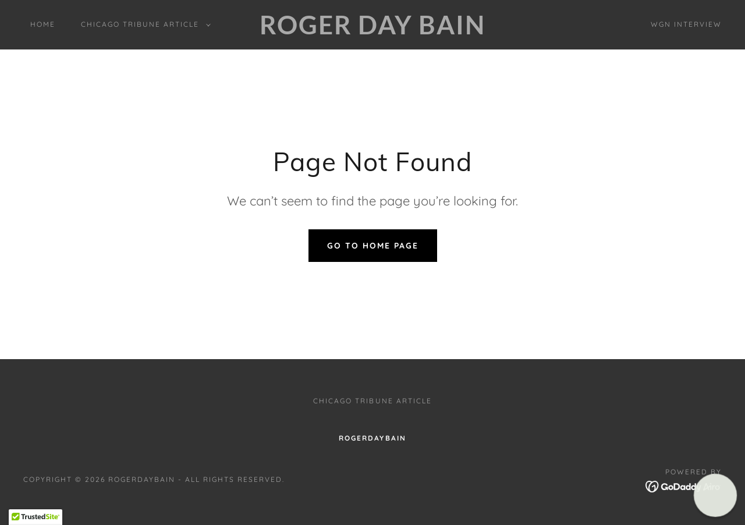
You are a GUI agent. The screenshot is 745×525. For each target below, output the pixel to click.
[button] (143, 24)
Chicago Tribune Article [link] (372, 400)
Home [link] (42, 24)
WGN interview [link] (686, 24)
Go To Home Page (372, 245)
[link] (372, 31)
